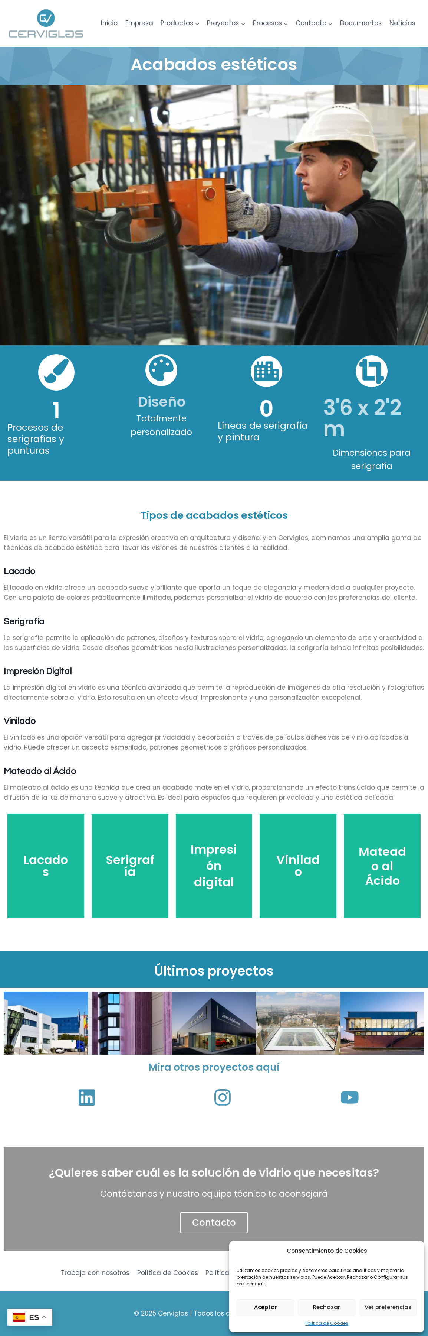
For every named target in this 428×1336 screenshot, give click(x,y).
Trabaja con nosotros (95, 1272)
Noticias (402, 23)
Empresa (139, 23)
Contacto (214, 1222)
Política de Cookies (326, 1323)
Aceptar (265, 1307)
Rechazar (326, 1307)
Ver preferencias (388, 1307)
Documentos (361, 23)
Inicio (109, 23)
